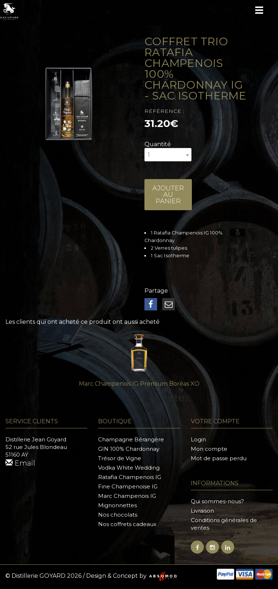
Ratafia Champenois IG (129, 477)
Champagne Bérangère (131, 439)
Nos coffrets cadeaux (127, 524)
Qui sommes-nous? (217, 501)
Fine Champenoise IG (127, 486)
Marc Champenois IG (127, 495)
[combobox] (167, 154)
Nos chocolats (117, 514)
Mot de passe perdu (219, 458)
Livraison (202, 510)
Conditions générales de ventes (224, 524)
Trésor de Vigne (119, 458)
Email (20, 463)
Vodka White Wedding (129, 467)
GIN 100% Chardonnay (128, 448)
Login (198, 439)
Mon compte (209, 448)
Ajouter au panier (168, 194)
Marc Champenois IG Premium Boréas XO (139, 383)
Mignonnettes (117, 505)
